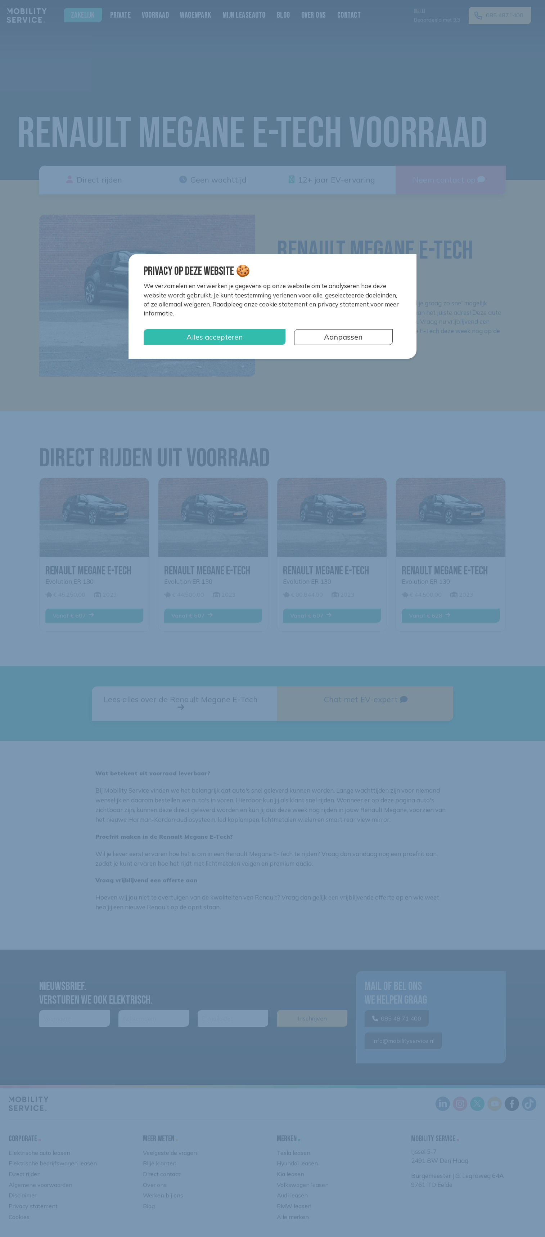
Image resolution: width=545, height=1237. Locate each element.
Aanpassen (343, 336)
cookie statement (283, 304)
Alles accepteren (214, 336)
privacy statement (343, 304)
